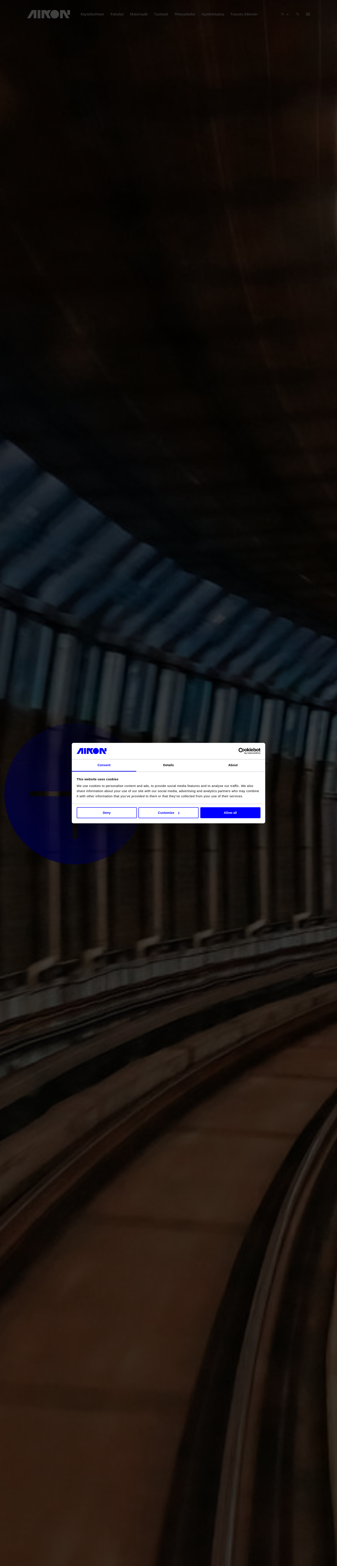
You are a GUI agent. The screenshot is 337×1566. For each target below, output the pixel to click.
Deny (107, 812)
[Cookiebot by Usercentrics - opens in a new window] (241, 751)
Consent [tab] (104, 765)
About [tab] (233, 765)
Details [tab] (168, 765)
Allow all (230, 812)
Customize (168, 812)
